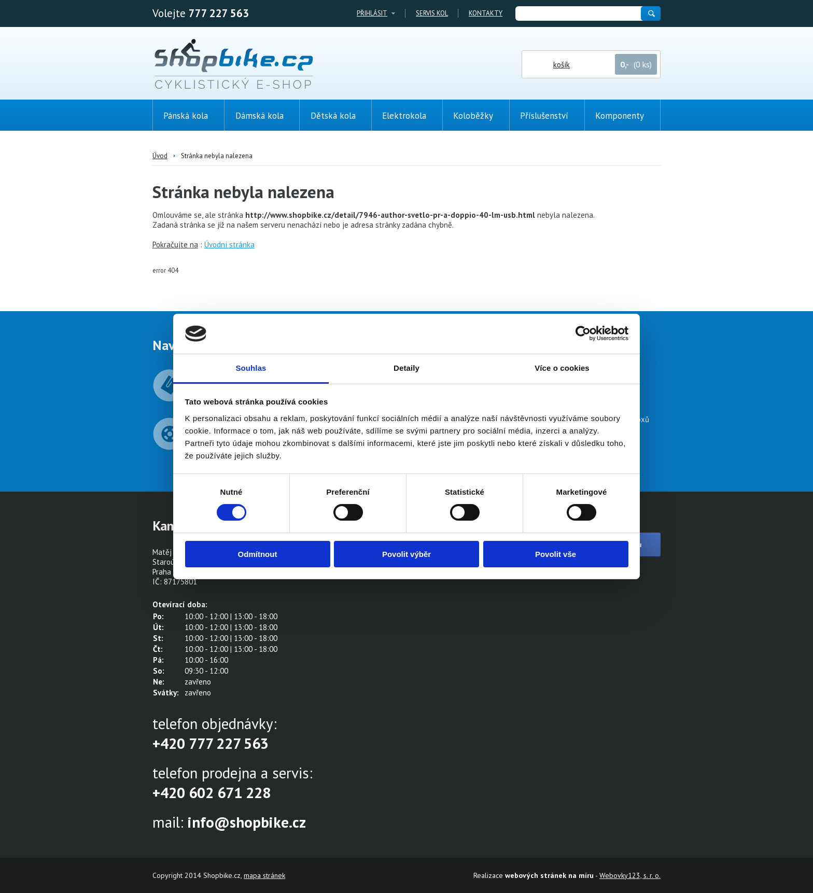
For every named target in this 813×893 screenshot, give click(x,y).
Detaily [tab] (406, 368)
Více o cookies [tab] (562, 368)
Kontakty (485, 13)
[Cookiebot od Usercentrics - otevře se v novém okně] (583, 333)
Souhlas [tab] (250, 368)
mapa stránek (264, 875)
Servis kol (432, 13)
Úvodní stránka (229, 244)
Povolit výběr (406, 554)
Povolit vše (555, 554)
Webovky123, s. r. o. (630, 875)
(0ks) (779, 185)
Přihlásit (372, 13)
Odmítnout (257, 554)
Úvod (159, 155)
